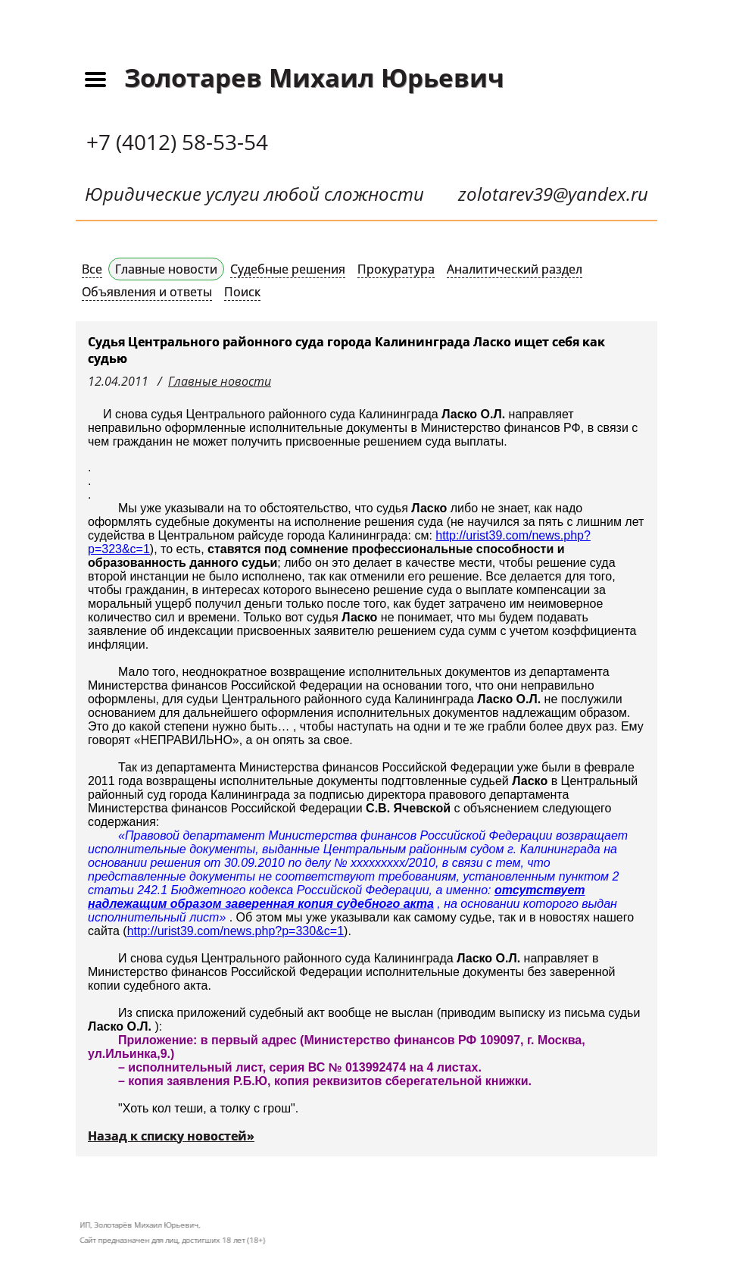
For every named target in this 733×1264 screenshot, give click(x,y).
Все (92, 269)
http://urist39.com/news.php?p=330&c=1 (235, 931)
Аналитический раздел (514, 269)
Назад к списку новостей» (171, 1136)
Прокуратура (396, 269)
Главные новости (166, 269)
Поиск (242, 291)
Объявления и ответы (147, 291)
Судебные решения (287, 269)
